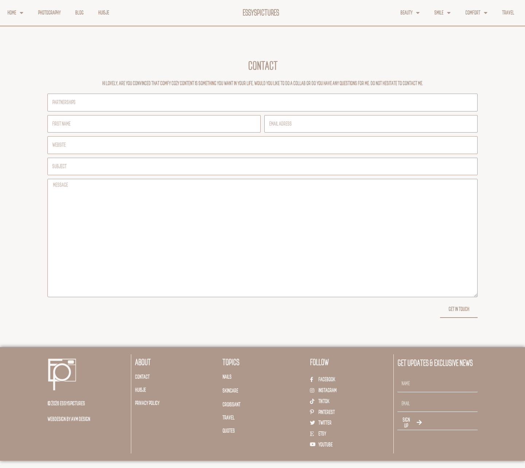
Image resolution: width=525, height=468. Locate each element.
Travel (508, 12)
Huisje (103, 12)
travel (228, 417)
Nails (227, 376)
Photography (49, 12)
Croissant (231, 404)
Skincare (230, 390)
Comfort (476, 12)
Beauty (410, 12)
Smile (442, 12)
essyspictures (260, 13)
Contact (142, 376)
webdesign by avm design (68, 419)
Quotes (228, 430)
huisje (140, 389)
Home (15, 12)
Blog (79, 12)
